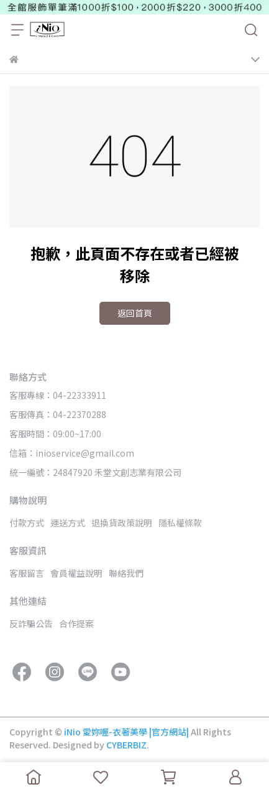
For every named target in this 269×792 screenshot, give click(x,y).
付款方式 (26, 522)
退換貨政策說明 (121, 522)
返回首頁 (134, 313)
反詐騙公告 (31, 623)
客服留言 (26, 573)
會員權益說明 (76, 573)
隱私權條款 (180, 522)
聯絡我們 (126, 573)
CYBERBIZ (126, 744)
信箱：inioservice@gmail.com (71, 453)
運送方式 (67, 522)
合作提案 (76, 623)
